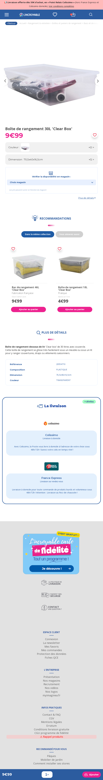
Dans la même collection (37, 234)
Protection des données (51, 654)
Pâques (51, 756)
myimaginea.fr (51, 695)
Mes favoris (51, 646)
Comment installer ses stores (51, 763)
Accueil (22, 23)
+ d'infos (89, 401)
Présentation (51, 677)
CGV (51, 718)
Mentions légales (51, 722)
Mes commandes (51, 650)
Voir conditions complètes (61, 6)
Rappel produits (51, 736)
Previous (4, 76)
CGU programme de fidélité (51, 733)
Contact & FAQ (51, 714)
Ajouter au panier (28, 309)
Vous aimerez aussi (69, 234)
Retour (11, 23)
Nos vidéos (51, 688)
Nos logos (51, 691)
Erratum (51, 725)
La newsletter (51, 643)
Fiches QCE (51, 657)
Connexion (51, 639)
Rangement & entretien (39, 23)
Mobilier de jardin (52, 759)
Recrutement (51, 684)
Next (98, 76)
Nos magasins (51, 680)
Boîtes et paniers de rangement (66, 23)
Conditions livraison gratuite (51, 729)
